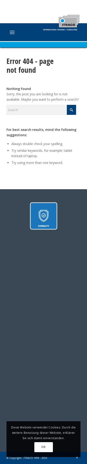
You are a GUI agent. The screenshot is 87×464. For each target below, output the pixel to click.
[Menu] (12, 32)
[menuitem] (12, 32)
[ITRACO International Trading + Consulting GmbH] (36, 32)
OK (43, 447)
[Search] (41, 110)
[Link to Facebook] (77, 457)
